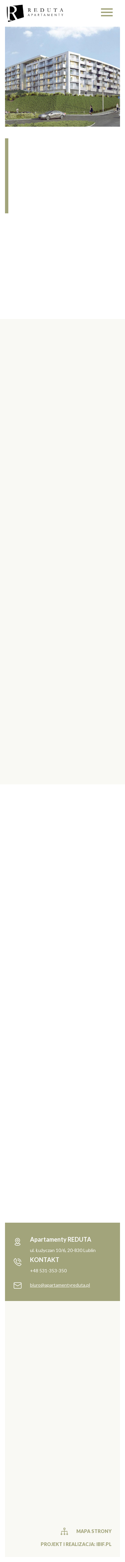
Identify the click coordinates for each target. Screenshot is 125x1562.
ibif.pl (104, 1544)
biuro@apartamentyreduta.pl (60, 1285)
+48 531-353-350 (48, 1270)
